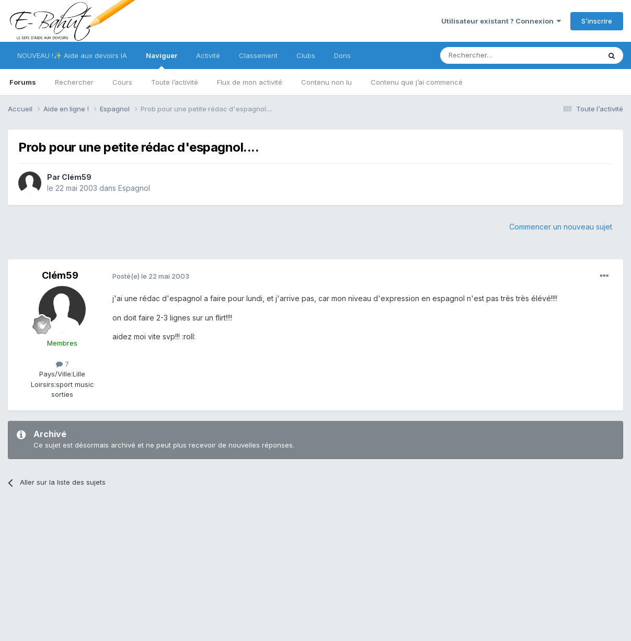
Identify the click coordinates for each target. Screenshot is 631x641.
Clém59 (76, 177)
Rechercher (74, 82)
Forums (22, 82)
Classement (258, 55)
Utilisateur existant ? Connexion (501, 21)
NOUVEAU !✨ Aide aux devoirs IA (72, 55)
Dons (342, 55)
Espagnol (134, 188)
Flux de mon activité (249, 82)
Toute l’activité (174, 82)
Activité (208, 55)
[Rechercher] (497, 55)
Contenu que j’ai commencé (417, 82)
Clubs (305, 55)
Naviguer (161, 60)
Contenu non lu (326, 82)
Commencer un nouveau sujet (560, 226)
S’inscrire (596, 21)
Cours (122, 82)
